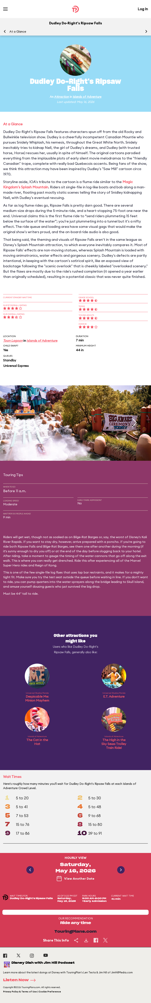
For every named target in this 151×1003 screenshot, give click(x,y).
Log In (143, 9)
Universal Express (16, 366)
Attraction (61, 97)
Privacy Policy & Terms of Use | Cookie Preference (32, 991)
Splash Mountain (34, 187)
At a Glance (17, 31)
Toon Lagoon (13, 341)
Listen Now (20, 980)
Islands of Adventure (87, 97)
